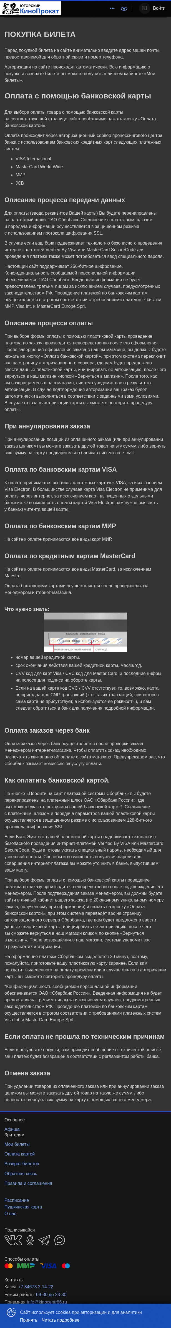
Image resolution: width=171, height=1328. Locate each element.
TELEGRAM (44, 1240)
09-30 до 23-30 (51, 1294)
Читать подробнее (61, 1320)
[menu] (89, 8)
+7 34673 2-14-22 (35, 1286)
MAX (59, 1240)
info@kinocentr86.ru (47, 1302)
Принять (28, 1320)
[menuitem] (112, 8)
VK (13, 1240)
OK (30, 1240)
